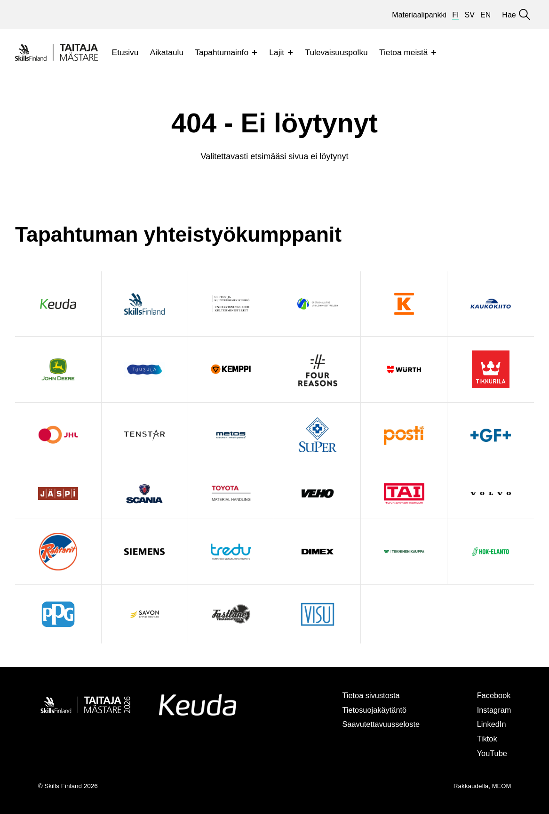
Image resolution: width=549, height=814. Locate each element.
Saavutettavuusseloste (376, 724)
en (485, 14)
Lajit (276, 52)
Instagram (493, 710)
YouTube (491, 753)
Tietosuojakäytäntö (369, 710)
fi (455, 14)
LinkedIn (490, 724)
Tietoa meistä (403, 52)
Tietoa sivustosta (365, 695)
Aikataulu (166, 52)
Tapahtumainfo (221, 52)
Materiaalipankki (419, 14)
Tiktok (485, 738)
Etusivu (125, 52)
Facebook (492, 695)
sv (470, 14)
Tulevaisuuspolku (336, 52)
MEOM (501, 786)
